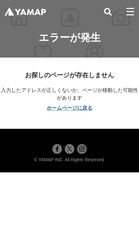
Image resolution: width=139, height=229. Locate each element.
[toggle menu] (130, 12)
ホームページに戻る (69, 108)
